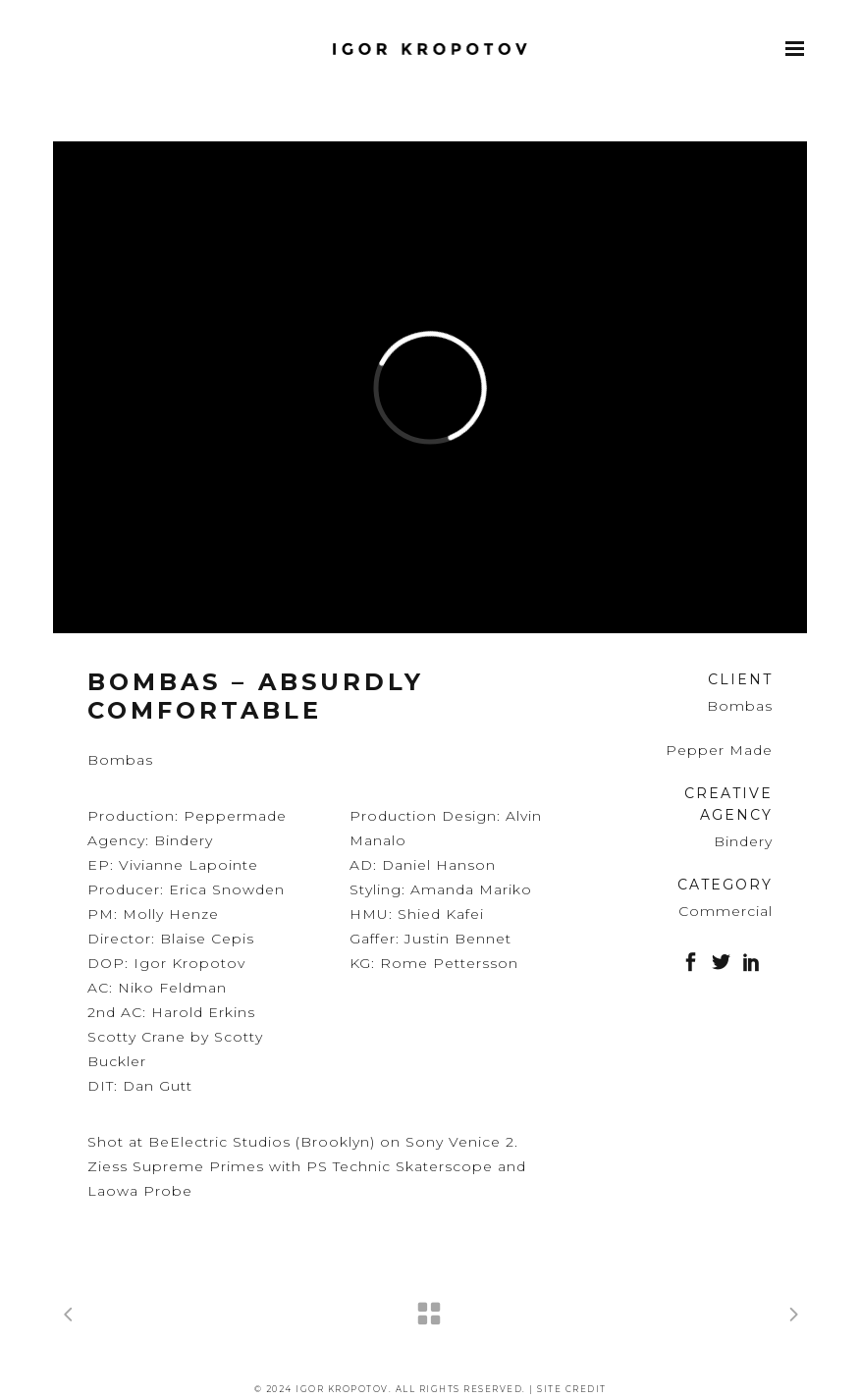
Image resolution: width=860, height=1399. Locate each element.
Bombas (740, 706)
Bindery (743, 841)
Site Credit (572, 1389)
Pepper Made (719, 750)
